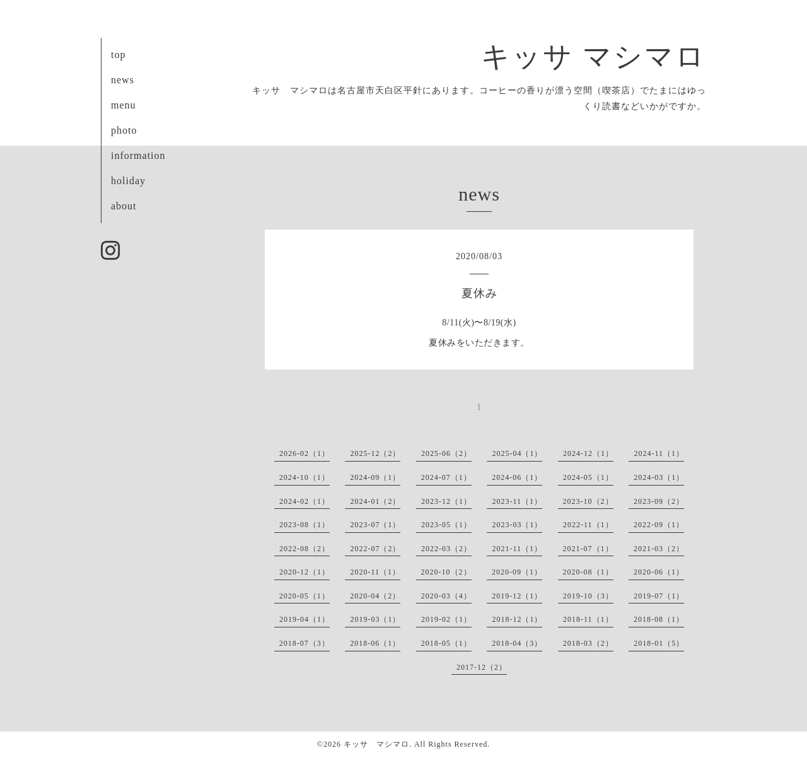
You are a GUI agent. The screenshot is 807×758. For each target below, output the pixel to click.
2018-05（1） (446, 643)
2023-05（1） (446, 524)
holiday (128, 180)
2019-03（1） (375, 619)
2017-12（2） (481, 667)
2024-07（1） (446, 477)
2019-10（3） (588, 596)
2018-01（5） (659, 643)
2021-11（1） (517, 548)
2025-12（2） (375, 453)
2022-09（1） (659, 524)
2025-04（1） (517, 453)
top (118, 54)
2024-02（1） (304, 501)
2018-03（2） (588, 643)
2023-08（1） (304, 524)
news (122, 79)
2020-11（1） (375, 572)
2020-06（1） (659, 572)
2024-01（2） (375, 501)
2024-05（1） (588, 477)
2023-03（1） (517, 524)
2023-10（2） (588, 501)
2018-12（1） (517, 619)
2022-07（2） (375, 548)
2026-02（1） (304, 453)
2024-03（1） (659, 477)
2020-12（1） (304, 572)
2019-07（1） (659, 596)
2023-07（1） (375, 524)
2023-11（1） (517, 501)
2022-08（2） (304, 548)
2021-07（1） (588, 548)
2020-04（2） (375, 596)
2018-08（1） (659, 619)
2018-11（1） (588, 619)
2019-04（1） (304, 619)
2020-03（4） (446, 596)
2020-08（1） (588, 572)
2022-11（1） (588, 524)
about (124, 206)
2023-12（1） (446, 501)
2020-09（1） (517, 572)
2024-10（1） (304, 477)
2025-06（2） (446, 453)
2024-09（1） (375, 477)
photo (124, 130)
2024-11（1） (659, 453)
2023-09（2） (659, 501)
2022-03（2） (446, 548)
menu (123, 105)
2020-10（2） (446, 572)
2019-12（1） (517, 596)
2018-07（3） (304, 643)
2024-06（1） (517, 477)
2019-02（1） (446, 619)
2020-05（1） (304, 596)
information (138, 155)
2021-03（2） (659, 548)
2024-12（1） (588, 453)
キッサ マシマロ (593, 57)
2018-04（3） (517, 643)
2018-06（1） (375, 643)
